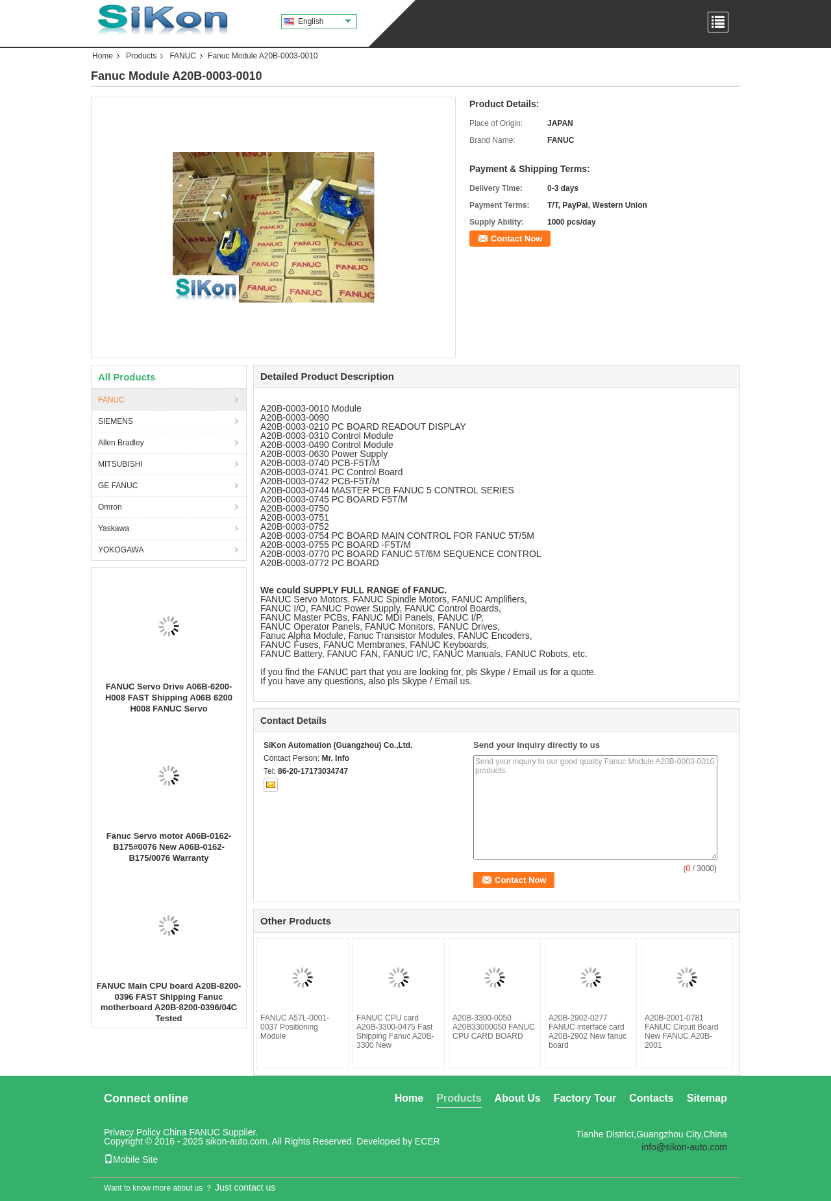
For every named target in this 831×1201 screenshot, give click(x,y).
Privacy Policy (132, 1132)
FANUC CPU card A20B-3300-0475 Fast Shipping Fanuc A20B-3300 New (395, 1031)
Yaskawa (113, 528)
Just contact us (245, 1187)
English (324, 21)
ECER (427, 1141)
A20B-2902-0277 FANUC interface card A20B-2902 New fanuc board (587, 1031)
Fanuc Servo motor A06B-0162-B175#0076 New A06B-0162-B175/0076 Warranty (168, 847)
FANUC (182, 55)
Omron (110, 507)
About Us (518, 1098)
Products (141, 55)
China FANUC (191, 1132)
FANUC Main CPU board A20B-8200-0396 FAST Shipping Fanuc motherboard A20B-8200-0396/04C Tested (169, 1002)
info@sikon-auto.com (684, 1147)
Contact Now (516, 238)
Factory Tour (585, 1098)
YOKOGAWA (120, 549)
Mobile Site (131, 1159)
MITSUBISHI (120, 464)
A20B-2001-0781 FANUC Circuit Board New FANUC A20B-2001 (681, 1031)
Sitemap (707, 1098)
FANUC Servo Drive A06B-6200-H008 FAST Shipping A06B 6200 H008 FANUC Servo (168, 697)
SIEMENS (115, 421)
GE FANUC (118, 485)
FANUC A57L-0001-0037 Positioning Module (294, 1027)
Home (102, 55)
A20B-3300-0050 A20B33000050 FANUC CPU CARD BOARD (494, 1027)
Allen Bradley (121, 442)
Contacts (651, 1098)
